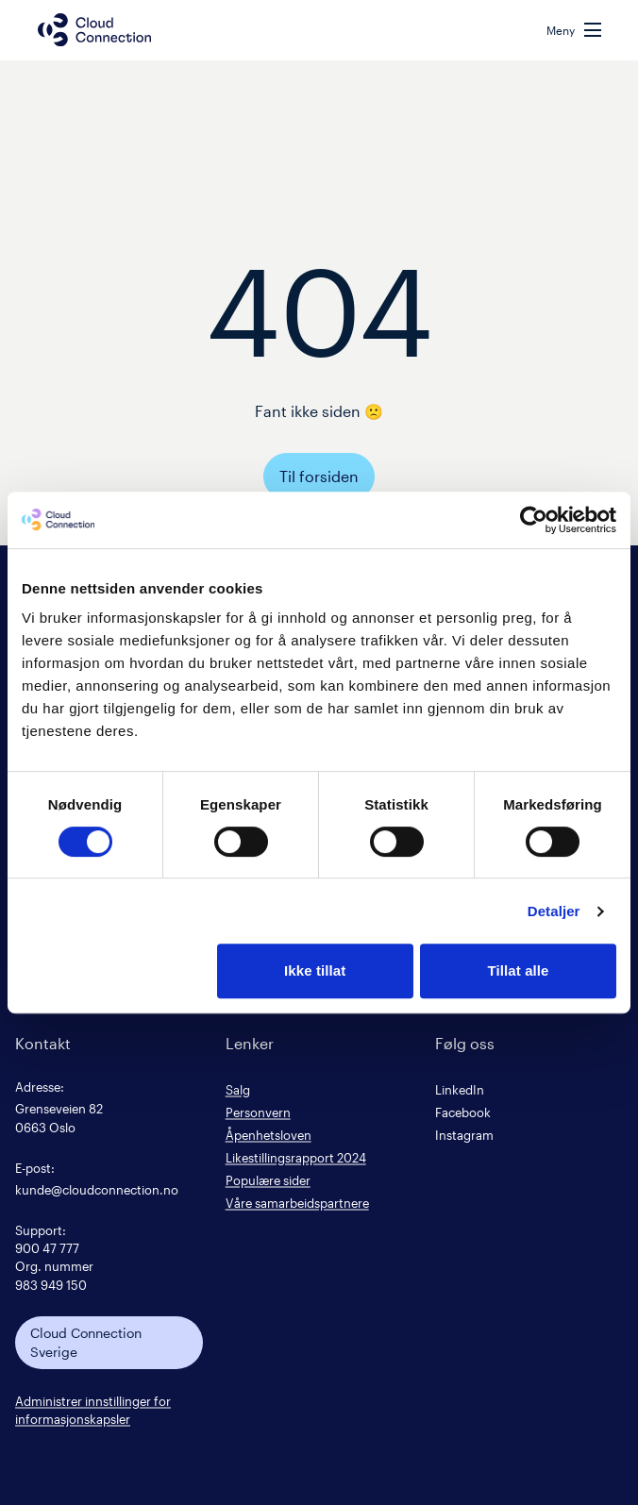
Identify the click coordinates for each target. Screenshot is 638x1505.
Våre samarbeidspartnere (297, 1203)
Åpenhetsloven (268, 1135)
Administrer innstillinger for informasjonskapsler (93, 1410)
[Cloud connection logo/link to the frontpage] (94, 29)
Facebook (463, 1112)
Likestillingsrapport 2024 (296, 1157)
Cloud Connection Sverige (86, 1342)
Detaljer (554, 911)
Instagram (464, 1135)
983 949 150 (51, 1285)
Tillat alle (518, 970)
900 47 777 (47, 1248)
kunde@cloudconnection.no (96, 1189)
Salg (238, 1089)
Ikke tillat (314, 970)
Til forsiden (319, 476)
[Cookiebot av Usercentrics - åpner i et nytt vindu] (533, 520)
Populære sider (268, 1180)
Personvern (258, 1112)
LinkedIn (459, 1089)
